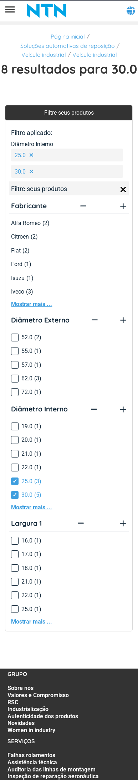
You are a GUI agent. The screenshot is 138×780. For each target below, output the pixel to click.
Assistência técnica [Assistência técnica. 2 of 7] (32, 762)
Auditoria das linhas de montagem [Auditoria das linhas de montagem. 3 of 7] (51, 769)
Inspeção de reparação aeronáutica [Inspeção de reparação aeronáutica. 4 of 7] (53, 776)
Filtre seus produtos (69, 112)
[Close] (123, 189)
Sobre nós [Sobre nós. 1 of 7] (20, 688)
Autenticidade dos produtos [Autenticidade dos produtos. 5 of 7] (42, 716)
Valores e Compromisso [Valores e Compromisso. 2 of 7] (38, 695)
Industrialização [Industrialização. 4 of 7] (27, 709)
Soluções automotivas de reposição (67, 45)
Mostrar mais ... (31, 304)
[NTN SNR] (46, 11)
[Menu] (10, 10)
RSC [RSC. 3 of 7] (12, 702)
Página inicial (68, 36)
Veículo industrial (43, 54)
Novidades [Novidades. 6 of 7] (21, 723)
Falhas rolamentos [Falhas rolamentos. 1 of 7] (31, 755)
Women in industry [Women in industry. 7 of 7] (31, 730)
